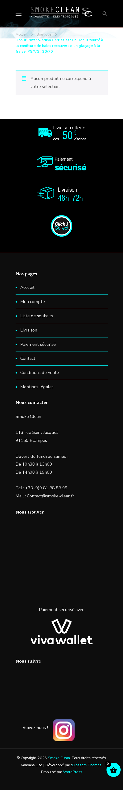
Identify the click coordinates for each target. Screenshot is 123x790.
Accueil (27, 287)
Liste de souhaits (36, 316)
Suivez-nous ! (35, 727)
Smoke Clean (59, 758)
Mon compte (32, 301)
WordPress (72, 772)
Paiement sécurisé (38, 344)
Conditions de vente (39, 372)
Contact (27, 358)
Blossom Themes (87, 765)
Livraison (28, 330)
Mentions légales (37, 387)
